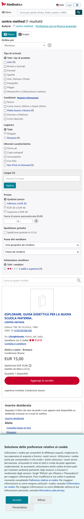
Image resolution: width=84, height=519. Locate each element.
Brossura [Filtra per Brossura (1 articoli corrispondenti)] (12, 137)
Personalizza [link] (20, 507)
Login (69, 5)
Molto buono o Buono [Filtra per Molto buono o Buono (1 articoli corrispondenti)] (19, 110)
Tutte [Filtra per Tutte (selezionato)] (8, 129)
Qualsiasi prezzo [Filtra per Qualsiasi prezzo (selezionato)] (14, 199)
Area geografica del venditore (19, 245)
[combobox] (46, 12)
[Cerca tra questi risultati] (42, 280)
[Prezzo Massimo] (26, 221)
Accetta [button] (17, 499)
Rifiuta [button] (41, 499)
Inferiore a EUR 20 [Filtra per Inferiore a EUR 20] (15, 203)
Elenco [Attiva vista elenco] (9, 34)
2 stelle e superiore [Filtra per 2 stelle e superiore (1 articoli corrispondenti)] (24, 268)
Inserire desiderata (14, 418)
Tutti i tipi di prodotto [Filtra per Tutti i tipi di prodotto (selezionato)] (17, 57)
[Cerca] (78, 12)
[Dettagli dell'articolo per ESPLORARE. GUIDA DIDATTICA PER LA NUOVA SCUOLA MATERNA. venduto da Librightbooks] (42, 300)
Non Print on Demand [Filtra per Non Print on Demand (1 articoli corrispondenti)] (18, 165)
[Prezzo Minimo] (10, 221)
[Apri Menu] (7, 12)
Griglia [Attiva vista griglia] (24, 34)
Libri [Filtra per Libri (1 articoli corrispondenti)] (9, 61)
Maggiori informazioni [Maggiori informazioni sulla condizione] (27, 97)
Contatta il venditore (15, 343)
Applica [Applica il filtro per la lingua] (10, 185)
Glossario (11, 432)
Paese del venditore (15, 252)
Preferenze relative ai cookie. (44, 480)
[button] (79, 280)
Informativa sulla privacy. (52, 490)
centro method (24, 26)
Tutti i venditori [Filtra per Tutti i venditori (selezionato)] (15, 264)
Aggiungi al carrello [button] (42, 380)
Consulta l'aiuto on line (19, 427)
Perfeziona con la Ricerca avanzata (56, 26)
